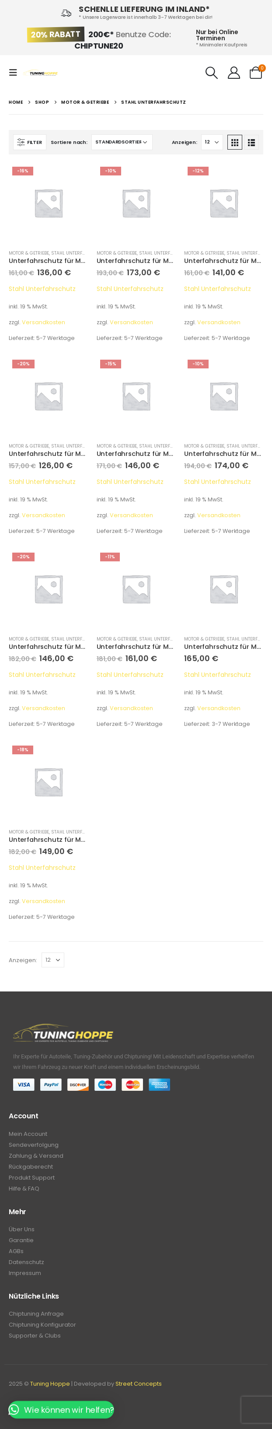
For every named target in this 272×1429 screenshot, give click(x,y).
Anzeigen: (184, 142)
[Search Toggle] (212, 73)
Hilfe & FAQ (24, 1188)
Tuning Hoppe (50, 1384)
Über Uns (22, 1229)
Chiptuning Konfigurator (42, 1324)
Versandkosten (43, 322)
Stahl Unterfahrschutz (79, 253)
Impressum (25, 1273)
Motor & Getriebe (29, 253)
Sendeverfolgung (34, 1145)
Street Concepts (138, 1384)
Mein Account (28, 1134)
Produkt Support (32, 1177)
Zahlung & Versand (36, 1156)
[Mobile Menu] (16, 72)
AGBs (16, 1251)
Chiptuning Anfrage (36, 1314)
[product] (48, 202)
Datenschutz (26, 1262)
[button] (61, 1409)
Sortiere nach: (69, 142)
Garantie (21, 1240)
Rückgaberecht (31, 1167)
